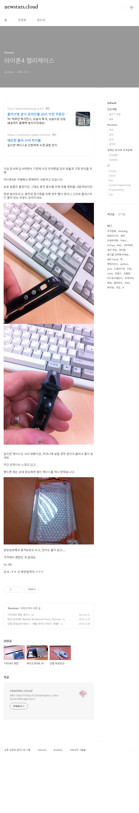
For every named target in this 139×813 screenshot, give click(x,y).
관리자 (41, 20)
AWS (127, 282)
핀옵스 (118, 273)
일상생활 (112, 109)
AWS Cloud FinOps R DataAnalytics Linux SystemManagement (34, 747)
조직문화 (113, 155)
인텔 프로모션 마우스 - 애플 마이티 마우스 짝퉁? (33, 674)
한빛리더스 (112, 264)
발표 (111, 119)
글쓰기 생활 (115, 114)
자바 (122, 235)
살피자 (112, 144)
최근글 (110, 214)
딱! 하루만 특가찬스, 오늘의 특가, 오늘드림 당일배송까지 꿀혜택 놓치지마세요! (36, 121)
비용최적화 (112, 240)
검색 (123, 7)
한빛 (109, 282)
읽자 (111, 134)
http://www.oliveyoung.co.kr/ (25, 108)
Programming (116, 189)
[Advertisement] (49, 602)
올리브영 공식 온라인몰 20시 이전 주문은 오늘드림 (36, 114)
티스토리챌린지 (115, 278)
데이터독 (128, 245)
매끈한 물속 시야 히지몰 (24, 140)
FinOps (113, 171)
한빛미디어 (112, 235)
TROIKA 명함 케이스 (18, 665)
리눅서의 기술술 (78, 800)
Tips (111, 194)
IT (108, 165)
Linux (110, 273)
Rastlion (58, 800)
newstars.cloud (21, 7)
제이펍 (122, 250)
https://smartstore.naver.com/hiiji (28, 134)
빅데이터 (129, 278)
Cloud (112, 175)
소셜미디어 (119, 268)
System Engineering (120, 185)
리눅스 (123, 240)
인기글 (121, 214)
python (124, 264)
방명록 (22, 20)
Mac (111, 180)
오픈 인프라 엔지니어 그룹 (17, 800)
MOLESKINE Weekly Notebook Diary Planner (34, 670)
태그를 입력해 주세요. (118, 254)
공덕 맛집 (112, 250)
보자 (111, 139)
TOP (132, 802)
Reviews (13, 659)
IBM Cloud (112, 259)
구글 (129, 268)
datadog (122, 231)
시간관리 (113, 159)
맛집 (118, 287)
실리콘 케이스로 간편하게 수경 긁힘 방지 (32, 145)
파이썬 (110, 287)
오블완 (127, 273)
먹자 (111, 130)
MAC (119, 245)
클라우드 (118, 282)
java (109, 268)
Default (112, 103)
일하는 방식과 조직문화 (119, 150)
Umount (42, 800)
